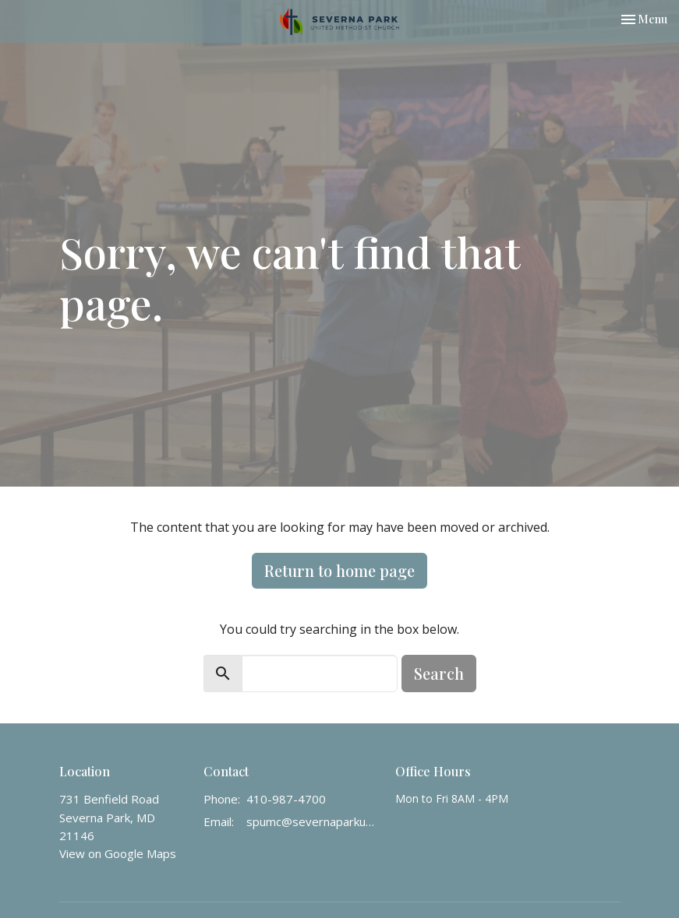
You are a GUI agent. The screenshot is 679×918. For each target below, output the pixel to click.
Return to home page (339, 570)
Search (439, 673)
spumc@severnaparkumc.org (313, 821)
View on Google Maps (117, 853)
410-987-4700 (286, 799)
